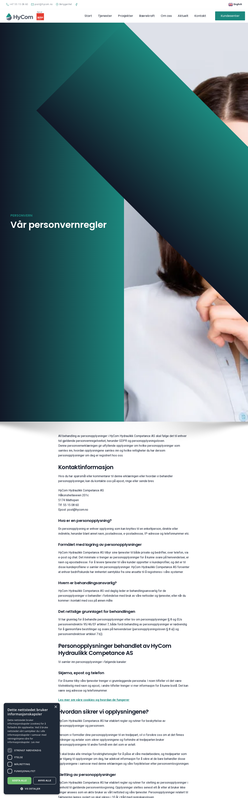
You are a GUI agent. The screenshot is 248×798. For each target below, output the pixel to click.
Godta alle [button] (19, 780)
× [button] (55, 707)
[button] (31, 789)
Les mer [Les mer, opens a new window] (35, 742)
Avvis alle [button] (44, 780)
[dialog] (32, 748)
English (235, 4)
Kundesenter (230, 16)
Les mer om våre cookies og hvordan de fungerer (93, 700)
